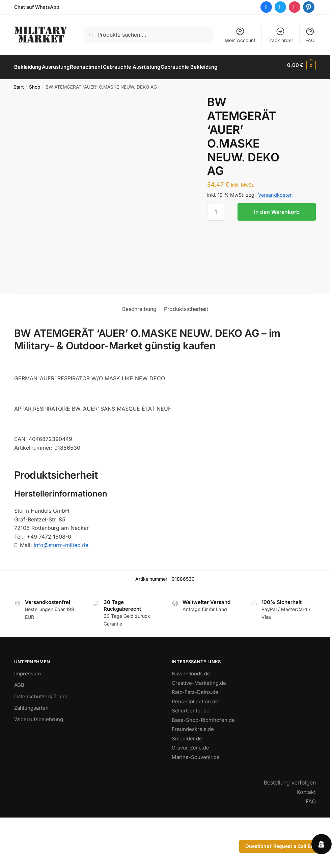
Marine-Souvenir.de (196, 798)
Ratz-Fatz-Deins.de (195, 733)
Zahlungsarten (31, 749)
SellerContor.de (191, 752)
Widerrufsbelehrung (38, 761)
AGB (19, 726)
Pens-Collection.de (195, 743)
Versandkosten (275, 191)
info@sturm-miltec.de (61, 586)
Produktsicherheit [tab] (186, 350)
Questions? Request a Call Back (282, 846)
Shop (34, 83)
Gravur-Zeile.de (190, 789)
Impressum (27, 715)
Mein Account (240, 35)
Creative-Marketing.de (199, 724)
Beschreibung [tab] (139, 350)
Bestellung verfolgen (290, 824)
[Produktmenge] (215, 208)
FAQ (310, 35)
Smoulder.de (187, 780)
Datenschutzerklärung (40, 738)
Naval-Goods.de (191, 715)
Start (18, 83)
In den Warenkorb (277, 208)
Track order (280, 35)
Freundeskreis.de (193, 770)
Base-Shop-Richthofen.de (203, 761)
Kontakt (306, 833)
